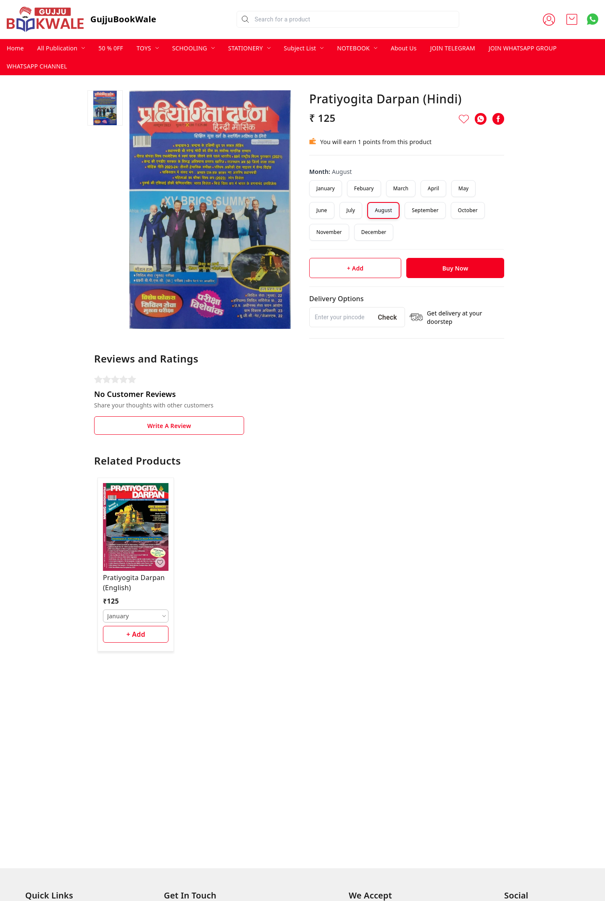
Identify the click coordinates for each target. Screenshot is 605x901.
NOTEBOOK (353, 48)
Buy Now (455, 268)
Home (15, 48)
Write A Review (169, 426)
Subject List (300, 48)
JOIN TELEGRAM (452, 48)
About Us (404, 48)
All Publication (57, 48)
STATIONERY (245, 48)
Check (387, 317)
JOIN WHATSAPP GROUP (523, 48)
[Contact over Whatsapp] (592, 19)
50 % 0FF (110, 48)
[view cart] (572, 19)
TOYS (144, 48)
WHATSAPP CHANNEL (37, 66)
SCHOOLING (189, 48)
